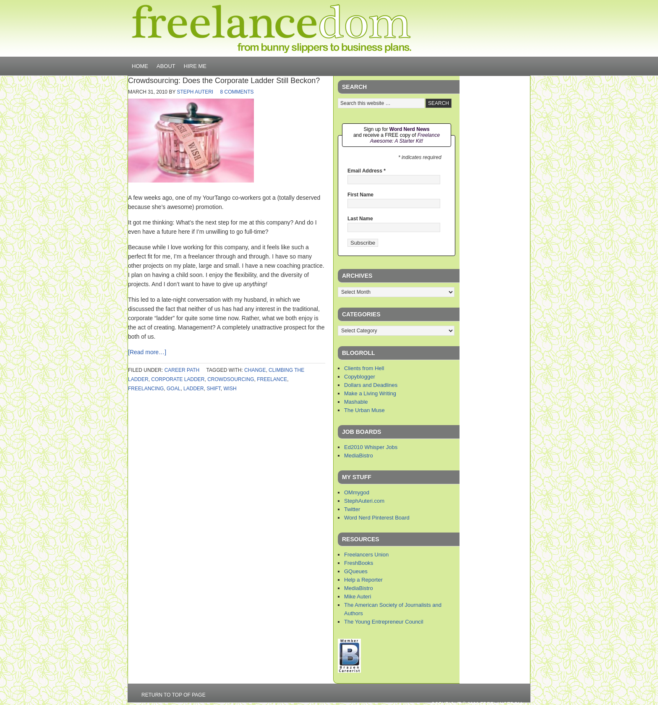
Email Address (366, 170)
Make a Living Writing (370, 393)
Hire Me (195, 66)
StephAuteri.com (364, 501)
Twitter (352, 509)
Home (140, 66)
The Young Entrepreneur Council (383, 622)
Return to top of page (173, 695)
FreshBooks (358, 563)
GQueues (356, 571)
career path (182, 370)
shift (213, 389)
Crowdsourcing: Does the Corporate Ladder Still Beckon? (224, 80)
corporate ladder (177, 379)
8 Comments (237, 92)
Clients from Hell (364, 368)
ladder (193, 389)
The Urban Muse (364, 410)
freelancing (146, 389)
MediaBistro (358, 455)
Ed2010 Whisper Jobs (370, 447)
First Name (360, 194)
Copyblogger (359, 376)
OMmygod (356, 492)
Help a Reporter (363, 580)
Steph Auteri (195, 92)
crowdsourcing (230, 379)
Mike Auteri (357, 596)
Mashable (356, 402)
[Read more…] (147, 352)
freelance (272, 379)
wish (229, 389)
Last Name (360, 218)
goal (173, 389)
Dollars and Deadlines (370, 385)
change (255, 370)
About (166, 66)
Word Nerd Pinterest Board (377, 517)
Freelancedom (271, 28)
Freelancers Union (366, 554)
